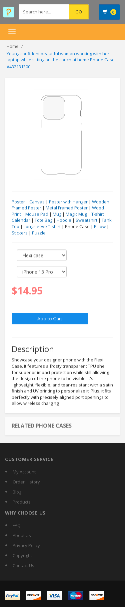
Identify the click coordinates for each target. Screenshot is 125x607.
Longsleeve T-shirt (42, 227)
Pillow (100, 227)
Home (12, 46)
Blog (17, 492)
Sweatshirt (86, 220)
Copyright (22, 555)
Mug (57, 214)
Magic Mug (76, 214)
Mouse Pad (36, 214)
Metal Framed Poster (67, 208)
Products (22, 502)
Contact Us (23, 565)
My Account (24, 472)
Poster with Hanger (68, 202)
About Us (22, 535)
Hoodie (64, 220)
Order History (26, 482)
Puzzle (39, 233)
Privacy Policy (26, 545)
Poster (18, 202)
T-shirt (97, 214)
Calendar (21, 220)
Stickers (20, 233)
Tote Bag (43, 220)
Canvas (37, 202)
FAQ (17, 525)
